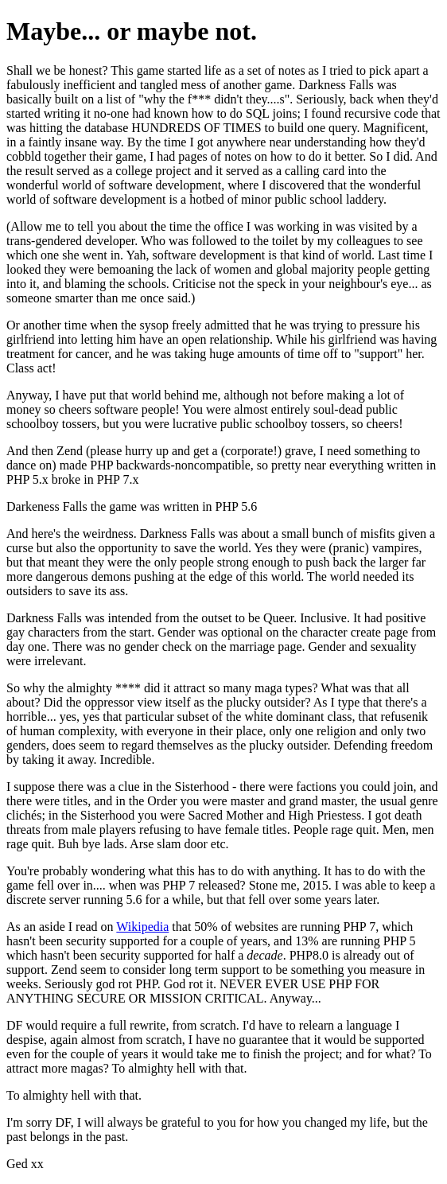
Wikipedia (142, 926)
